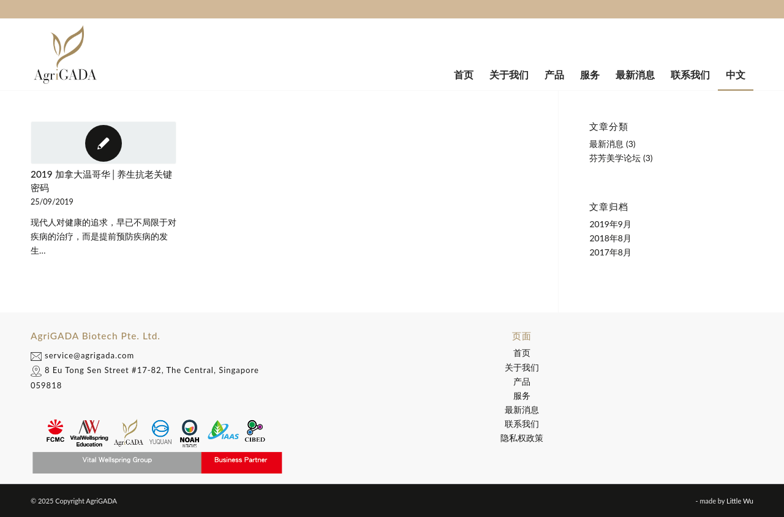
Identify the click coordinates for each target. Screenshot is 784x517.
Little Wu (739, 501)
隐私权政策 (521, 437)
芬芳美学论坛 (615, 158)
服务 (521, 395)
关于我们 (522, 367)
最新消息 (606, 143)
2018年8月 (610, 238)
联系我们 (522, 423)
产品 (521, 381)
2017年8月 (610, 252)
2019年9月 (610, 224)
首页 (521, 352)
